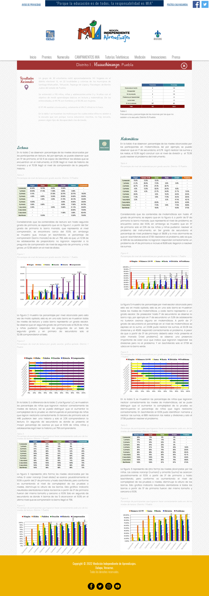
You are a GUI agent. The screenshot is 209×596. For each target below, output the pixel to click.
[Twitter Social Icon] (204, 4)
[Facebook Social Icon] (196, 4)
